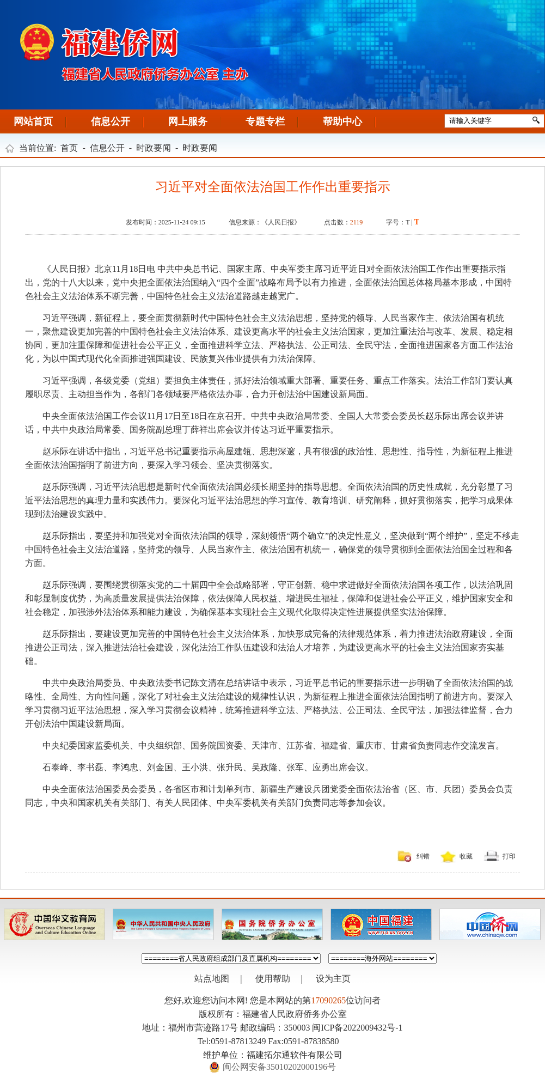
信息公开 (110, 121)
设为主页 (333, 978)
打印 (509, 856)
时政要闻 (153, 148)
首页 (69, 148)
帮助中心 (342, 121)
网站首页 (33, 121)
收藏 (466, 856)
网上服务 (187, 121)
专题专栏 (265, 121)
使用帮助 (272, 978)
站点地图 (211, 978)
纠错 (423, 856)
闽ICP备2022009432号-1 (357, 1027)
